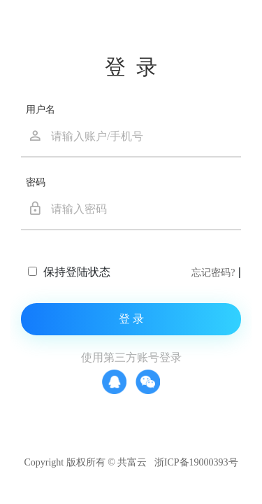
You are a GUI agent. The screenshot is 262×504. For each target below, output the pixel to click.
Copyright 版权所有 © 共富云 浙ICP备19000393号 (131, 462)
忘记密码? (213, 272)
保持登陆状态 (75, 272)
